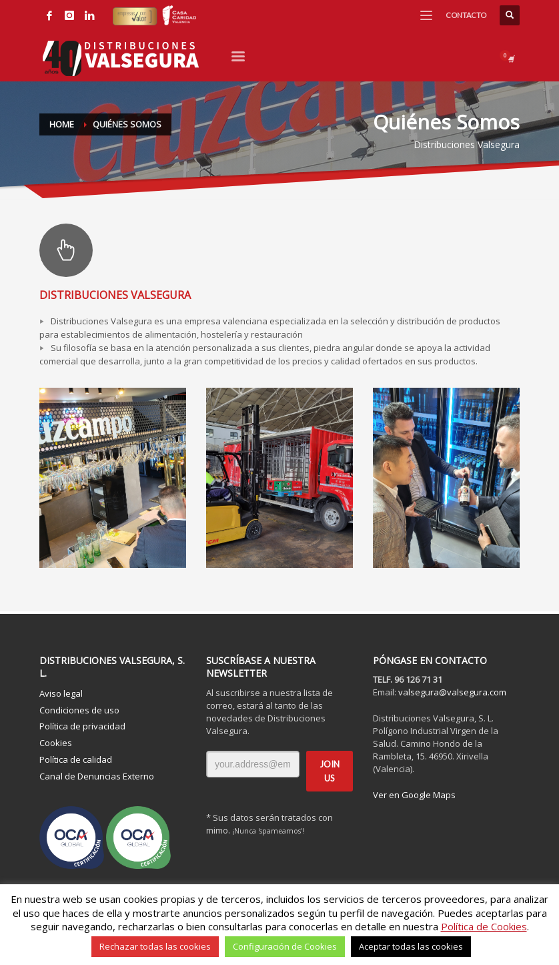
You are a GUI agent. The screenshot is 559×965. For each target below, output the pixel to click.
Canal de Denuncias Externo (96, 776)
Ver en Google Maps (414, 795)
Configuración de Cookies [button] (285, 946)
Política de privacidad (82, 726)
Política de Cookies (484, 926)
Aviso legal (61, 693)
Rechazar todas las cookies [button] (155, 946)
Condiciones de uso (79, 710)
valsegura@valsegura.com (452, 692)
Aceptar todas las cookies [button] (411, 946)
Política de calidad (75, 759)
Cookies (55, 743)
